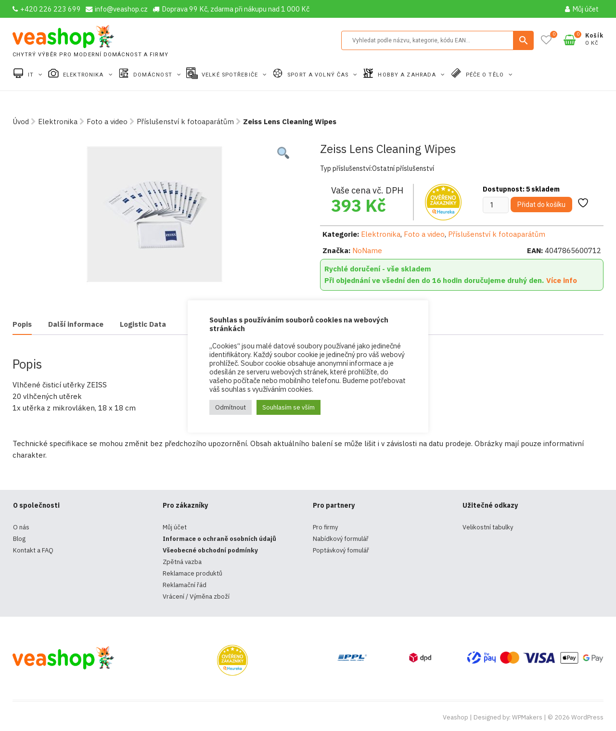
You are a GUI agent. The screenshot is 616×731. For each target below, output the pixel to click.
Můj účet (582, 8)
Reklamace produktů (192, 573)
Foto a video (107, 121)
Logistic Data (143, 324)
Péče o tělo (486, 75)
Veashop (455, 717)
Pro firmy (325, 527)
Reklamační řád (184, 585)
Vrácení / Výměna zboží (196, 596)
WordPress (587, 717)
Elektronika (84, 75)
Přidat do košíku (541, 204)
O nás (21, 527)
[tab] (22, 325)
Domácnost (153, 75)
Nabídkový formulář (341, 539)
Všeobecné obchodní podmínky (210, 550)
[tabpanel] (154, 214)
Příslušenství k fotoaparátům (185, 121)
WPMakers (527, 717)
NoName (367, 250)
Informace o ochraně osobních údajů (219, 539)
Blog (19, 539)
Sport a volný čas (318, 75)
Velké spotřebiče (231, 75)
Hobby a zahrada (408, 75)
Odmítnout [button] (230, 407)
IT (32, 75)
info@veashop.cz (117, 8)
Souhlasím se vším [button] (288, 407)
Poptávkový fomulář (341, 550)
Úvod (21, 121)
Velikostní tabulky (487, 527)
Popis (22, 324)
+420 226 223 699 (47, 8)
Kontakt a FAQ (33, 550)
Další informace (75, 324)
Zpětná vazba (182, 562)
